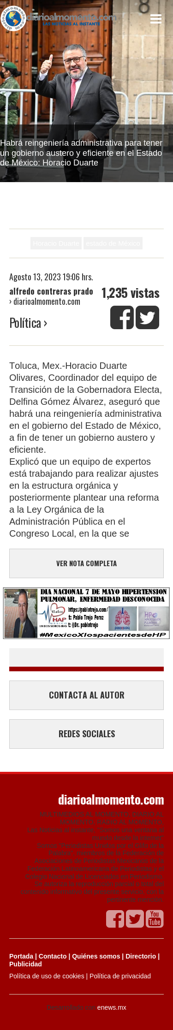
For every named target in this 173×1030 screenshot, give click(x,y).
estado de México (113, 243)
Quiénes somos (96, 956)
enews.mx (111, 1007)
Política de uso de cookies (46, 976)
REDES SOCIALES (87, 734)
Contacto (53, 956)
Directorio (140, 956)
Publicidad (25, 964)
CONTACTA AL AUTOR (87, 695)
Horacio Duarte (56, 243)
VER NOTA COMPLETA (86, 563)
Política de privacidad (120, 976)
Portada (21, 956)
